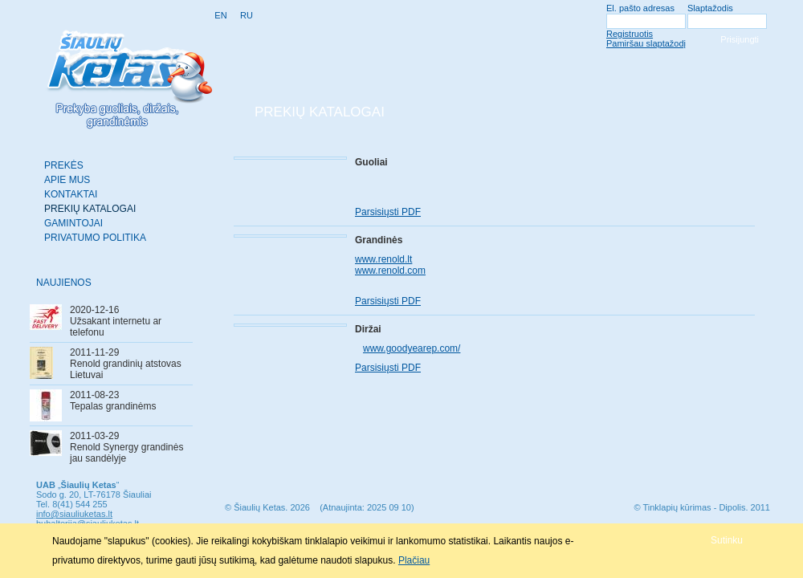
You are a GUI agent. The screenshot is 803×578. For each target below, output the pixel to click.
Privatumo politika (95, 237)
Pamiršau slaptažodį (646, 43)
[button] (727, 539)
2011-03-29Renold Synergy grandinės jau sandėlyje (126, 447)
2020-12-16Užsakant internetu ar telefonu (115, 321)
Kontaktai (70, 194)
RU (246, 15)
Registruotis (629, 34)
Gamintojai (73, 223)
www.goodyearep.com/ (411, 348)
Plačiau (414, 560)
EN (220, 15)
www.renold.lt (383, 259)
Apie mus (67, 179)
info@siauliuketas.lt (74, 514)
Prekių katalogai (90, 208)
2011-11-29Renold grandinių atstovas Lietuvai (125, 364)
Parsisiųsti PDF (388, 212)
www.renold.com (390, 270)
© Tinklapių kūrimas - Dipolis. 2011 (702, 507)
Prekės (64, 165)
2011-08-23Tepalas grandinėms (113, 400)
